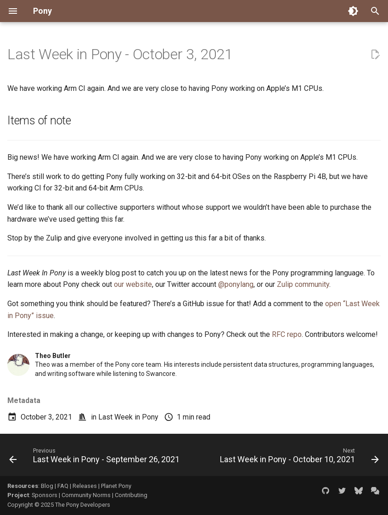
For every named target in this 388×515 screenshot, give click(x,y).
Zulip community (303, 284)
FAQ (62, 485)
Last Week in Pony (128, 417)
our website (133, 284)
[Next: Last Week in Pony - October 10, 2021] (298, 457)
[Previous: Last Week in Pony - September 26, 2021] (95, 457)
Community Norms (86, 495)
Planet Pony (116, 485)
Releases (85, 485)
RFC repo (287, 334)
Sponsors (44, 495)
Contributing (131, 495)
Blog (47, 485)
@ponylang (235, 284)
